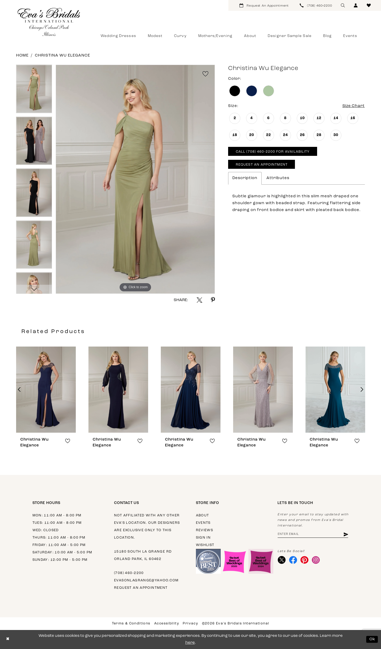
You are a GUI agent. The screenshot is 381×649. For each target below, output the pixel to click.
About (202, 515)
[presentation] (46, 390)
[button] (355, 5)
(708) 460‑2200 (129, 573)
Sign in (203, 537)
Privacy (190, 623)
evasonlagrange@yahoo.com (146, 580)
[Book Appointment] (264, 5)
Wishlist (205, 545)
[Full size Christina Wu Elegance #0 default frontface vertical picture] (135, 179)
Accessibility (166, 623)
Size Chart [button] (353, 106)
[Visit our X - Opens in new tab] (281, 560)
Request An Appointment (262, 165)
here (190, 643)
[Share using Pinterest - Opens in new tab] (213, 300)
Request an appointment (141, 588)
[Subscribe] (346, 534)
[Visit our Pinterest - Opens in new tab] (304, 560)
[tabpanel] (34, 91)
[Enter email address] (313, 534)
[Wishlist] (368, 5)
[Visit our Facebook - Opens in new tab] (293, 560)
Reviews (204, 530)
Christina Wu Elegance (62, 56)
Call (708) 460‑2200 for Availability (273, 152)
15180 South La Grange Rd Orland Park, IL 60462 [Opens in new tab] (143, 555)
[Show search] (342, 5)
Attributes (277, 178)
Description (244, 178)
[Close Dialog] (7, 639)
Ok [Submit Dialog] (372, 639)
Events (203, 523)
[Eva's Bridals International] (49, 22)
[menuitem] (264, 5)
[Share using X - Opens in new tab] (199, 300)
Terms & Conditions (131, 623)
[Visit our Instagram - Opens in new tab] (316, 560)
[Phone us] (316, 5)
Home (22, 56)
